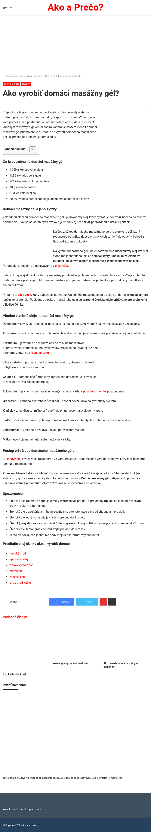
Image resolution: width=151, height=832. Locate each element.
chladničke (62, 266)
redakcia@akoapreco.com (27, 809)
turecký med (17, 553)
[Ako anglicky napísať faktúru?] (75, 643)
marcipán (15, 571)
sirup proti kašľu (20, 582)
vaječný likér (17, 577)
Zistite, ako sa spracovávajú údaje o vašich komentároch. (92, 777)
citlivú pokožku (39, 353)
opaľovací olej (18, 559)
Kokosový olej (12, 459)
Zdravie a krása (34, 76)
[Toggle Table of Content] (31, 149)
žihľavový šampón (21, 565)
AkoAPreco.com (13, 76)
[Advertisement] (75, 43)
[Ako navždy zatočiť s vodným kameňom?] (125, 643)
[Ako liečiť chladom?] (25, 648)
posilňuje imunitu (94, 391)
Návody (26, 84)
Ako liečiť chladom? (14, 674)
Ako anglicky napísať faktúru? (70, 663)
